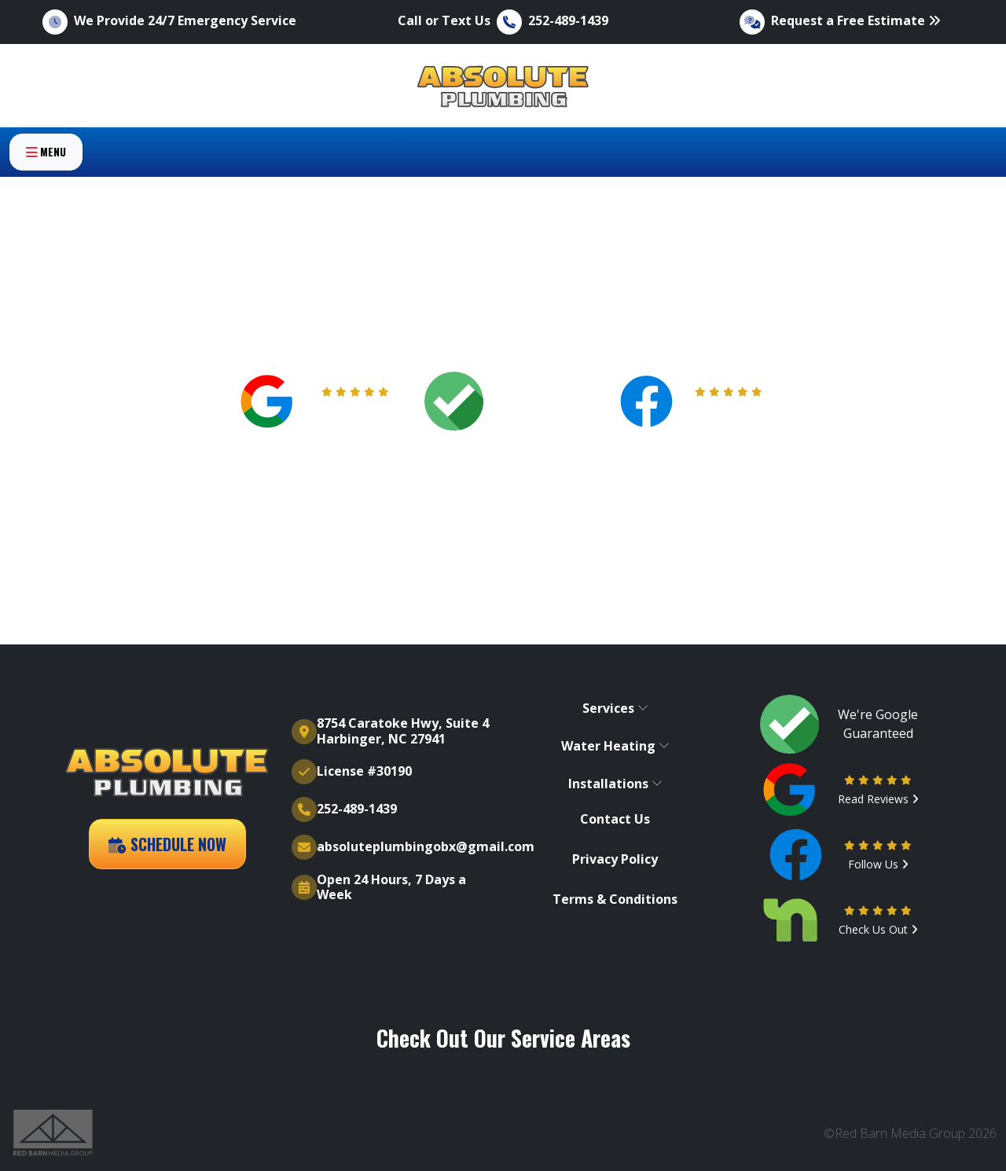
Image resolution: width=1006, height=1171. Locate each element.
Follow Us (729, 410)
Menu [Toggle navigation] (46, 177)
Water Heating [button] (615, 745)
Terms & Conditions (615, 899)
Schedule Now (167, 844)
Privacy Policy (615, 859)
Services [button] (615, 708)
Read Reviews (355, 410)
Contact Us (615, 819)
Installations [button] (615, 783)
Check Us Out (878, 929)
